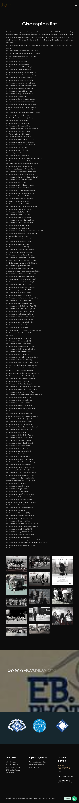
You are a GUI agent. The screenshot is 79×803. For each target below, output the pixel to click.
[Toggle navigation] (76, 4)
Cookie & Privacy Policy (48, 798)
